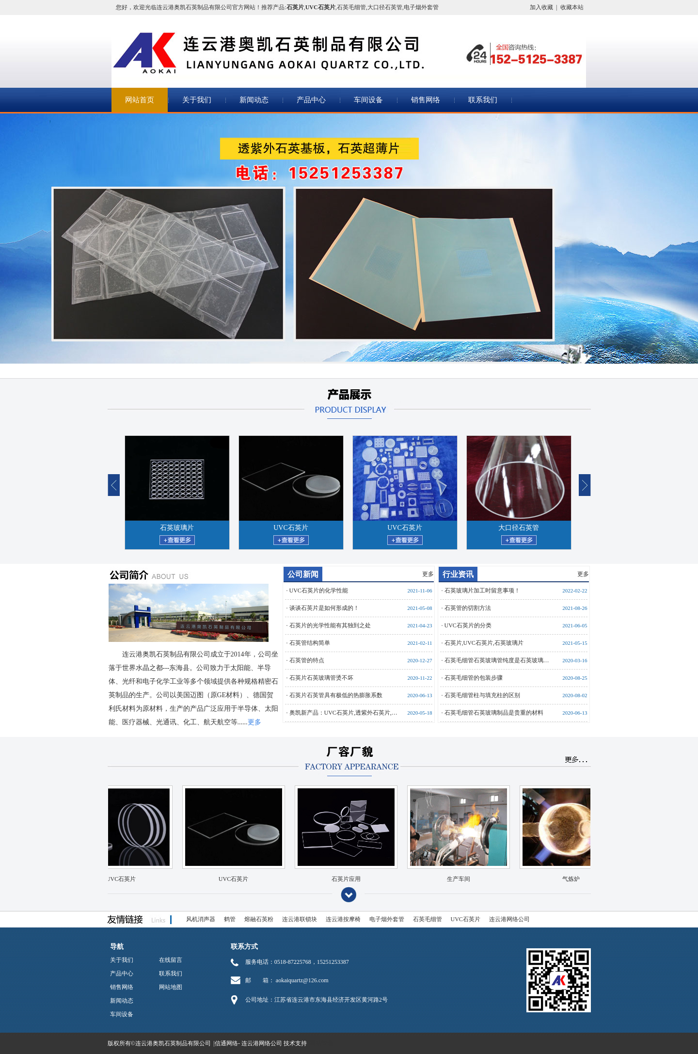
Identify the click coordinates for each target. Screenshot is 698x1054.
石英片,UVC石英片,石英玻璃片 (484, 642)
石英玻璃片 (177, 527)
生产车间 (449, 879)
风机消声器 (200, 919)
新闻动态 (254, 100)
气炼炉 (562, 879)
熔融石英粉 (258, 919)
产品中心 (311, 100)
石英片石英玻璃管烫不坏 (321, 677)
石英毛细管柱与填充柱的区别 (482, 695)
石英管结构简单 (309, 642)
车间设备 (368, 100)
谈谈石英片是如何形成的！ (324, 608)
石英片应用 (337, 879)
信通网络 (226, 1043)
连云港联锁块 (299, 919)
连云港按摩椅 (343, 919)
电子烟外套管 (421, 7)
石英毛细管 (351, 7)
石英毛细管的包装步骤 (473, 677)
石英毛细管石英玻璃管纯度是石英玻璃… (496, 660)
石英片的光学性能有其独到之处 (330, 625)
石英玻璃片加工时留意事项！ (482, 590)
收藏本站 (572, 7)
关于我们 (196, 100)
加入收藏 (541, 7)
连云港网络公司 (509, 919)
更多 (428, 574)
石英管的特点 (306, 660)
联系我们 (482, 100)
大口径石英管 (384, 7)
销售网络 (425, 100)
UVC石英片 (290, 527)
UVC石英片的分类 (468, 625)
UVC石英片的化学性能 (318, 590)
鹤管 (230, 919)
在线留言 (170, 960)
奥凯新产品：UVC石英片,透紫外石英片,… (343, 712)
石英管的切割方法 (467, 608)
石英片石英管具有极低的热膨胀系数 (335, 695)
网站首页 (139, 100)
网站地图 (170, 987)
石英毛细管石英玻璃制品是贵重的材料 (493, 712)
